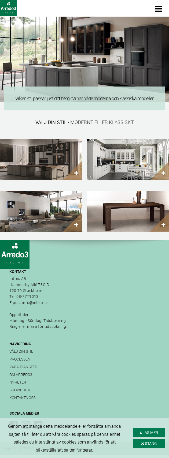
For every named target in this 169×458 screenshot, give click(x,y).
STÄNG (149, 443)
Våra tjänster (23, 366)
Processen (19, 359)
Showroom (20, 389)
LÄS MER (149, 432)
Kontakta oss (22, 397)
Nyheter (17, 382)
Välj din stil (21, 351)
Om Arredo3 (20, 374)
